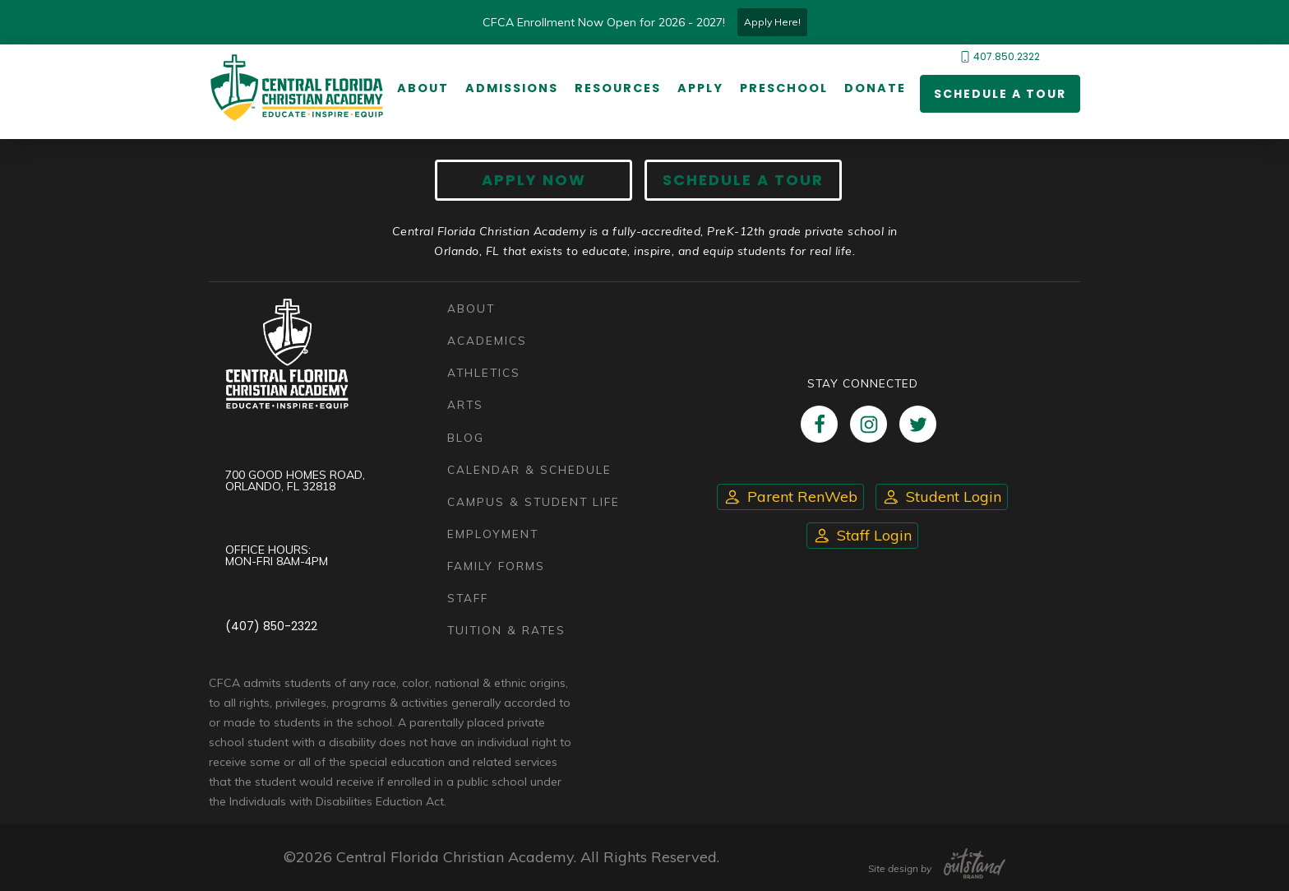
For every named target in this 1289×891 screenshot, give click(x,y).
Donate (875, 88)
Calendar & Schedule (529, 469)
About (423, 88)
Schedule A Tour (743, 179)
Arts (465, 404)
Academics (487, 340)
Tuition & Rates (506, 630)
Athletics (483, 372)
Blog (465, 437)
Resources (618, 88)
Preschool (784, 88)
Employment (492, 534)
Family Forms (496, 566)
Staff (467, 598)
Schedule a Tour (1000, 94)
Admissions (511, 88)
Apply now (534, 179)
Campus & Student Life (533, 501)
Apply (700, 88)
